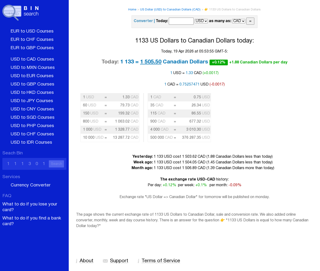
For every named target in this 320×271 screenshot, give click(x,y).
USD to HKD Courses (32, 92)
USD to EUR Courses (32, 76)
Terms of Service (161, 261)
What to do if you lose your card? (29, 207)
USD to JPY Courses (32, 101)
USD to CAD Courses (32, 59)
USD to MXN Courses (33, 68)
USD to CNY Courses (32, 109)
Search (56, 164)
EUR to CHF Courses (32, 40)
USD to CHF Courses (32, 134)
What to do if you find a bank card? (31, 221)
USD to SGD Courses (33, 117)
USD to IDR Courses (31, 142)
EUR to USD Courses (32, 31)
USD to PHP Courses (32, 126)
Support (119, 261)
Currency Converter (30, 185)
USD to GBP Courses (32, 84)
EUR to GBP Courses (32, 48)
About (86, 261)
